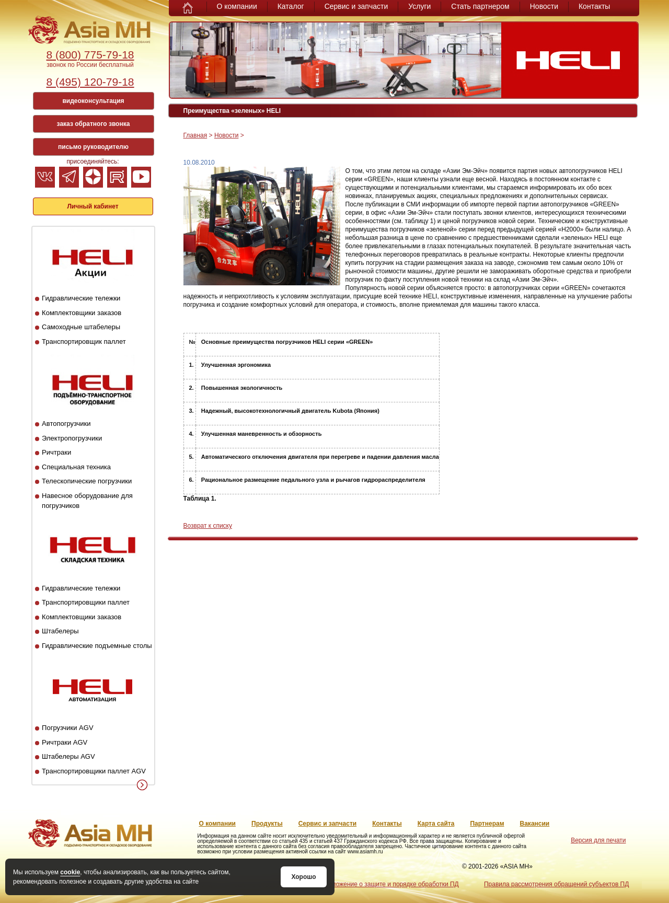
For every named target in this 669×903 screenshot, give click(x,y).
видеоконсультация (93, 101)
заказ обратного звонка (93, 124)
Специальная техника (76, 467)
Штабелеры (60, 631)
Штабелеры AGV (68, 756)
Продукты (267, 823)
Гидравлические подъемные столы (97, 646)
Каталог (291, 6)
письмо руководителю (93, 146)
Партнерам (487, 823)
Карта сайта (436, 823)
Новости (544, 6)
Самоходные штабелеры (81, 327)
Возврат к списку (208, 525)
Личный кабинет (92, 206)
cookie (70, 872)
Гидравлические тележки (81, 298)
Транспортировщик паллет (84, 341)
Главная (195, 135)
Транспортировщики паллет (86, 602)
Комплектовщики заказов (81, 313)
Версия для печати (598, 840)
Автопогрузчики (66, 423)
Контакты (594, 6)
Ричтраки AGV (64, 742)
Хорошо (303, 877)
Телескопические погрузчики (87, 481)
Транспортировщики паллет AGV (94, 771)
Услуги (419, 6)
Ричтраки (56, 452)
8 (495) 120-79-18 (90, 82)
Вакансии (535, 823)
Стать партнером (480, 6)
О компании (237, 6)
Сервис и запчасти (356, 6)
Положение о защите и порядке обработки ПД (391, 884)
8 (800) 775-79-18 (90, 55)
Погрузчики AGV (67, 728)
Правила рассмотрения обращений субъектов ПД (556, 884)
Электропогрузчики (72, 438)
